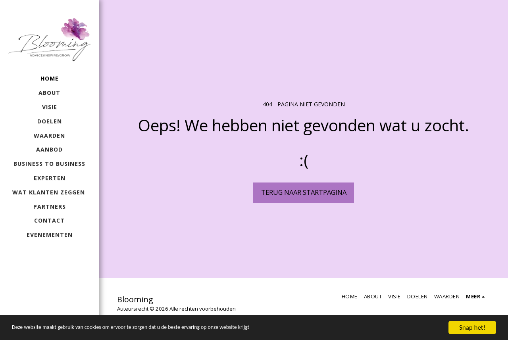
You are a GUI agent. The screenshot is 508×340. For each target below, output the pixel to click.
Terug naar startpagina (303, 192)
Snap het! (472, 327)
